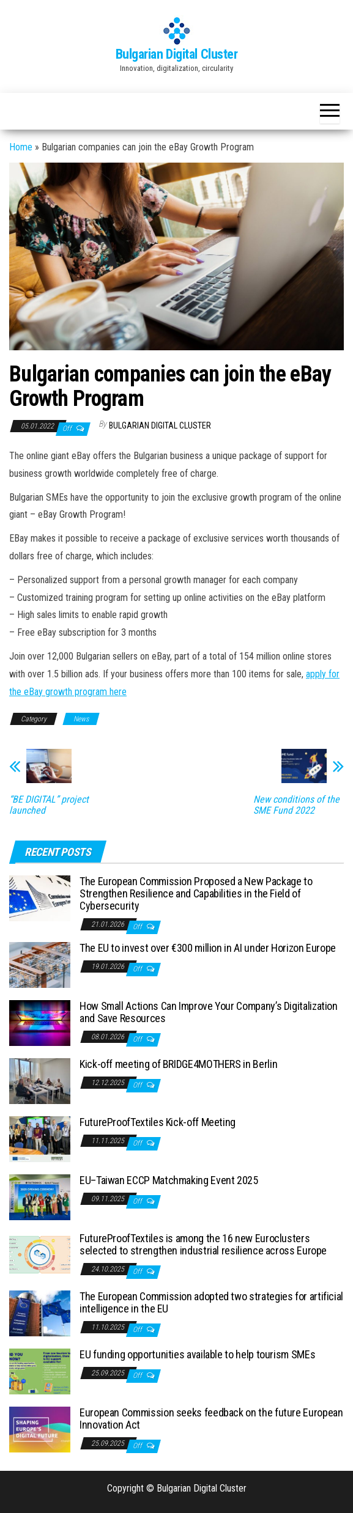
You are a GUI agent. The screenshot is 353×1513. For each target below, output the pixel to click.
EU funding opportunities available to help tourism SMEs (197, 1354)
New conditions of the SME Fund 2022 (296, 805)
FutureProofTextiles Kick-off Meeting (158, 1122)
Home (20, 147)
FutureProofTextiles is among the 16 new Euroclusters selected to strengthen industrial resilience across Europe (203, 1244)
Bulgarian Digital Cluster (177, 54)
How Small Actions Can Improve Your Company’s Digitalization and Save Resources (209, 1012)
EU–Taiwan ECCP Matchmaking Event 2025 (169, 1180)
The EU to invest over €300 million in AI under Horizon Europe (208, 947)
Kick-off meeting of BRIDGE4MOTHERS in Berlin (178, 1064)
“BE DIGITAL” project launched (49, 805)
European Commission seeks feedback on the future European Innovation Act (211, 1418)
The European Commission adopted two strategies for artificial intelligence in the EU (211, 1302)
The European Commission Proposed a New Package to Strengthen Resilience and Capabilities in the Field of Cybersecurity (196, 893)
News (81, 719)
